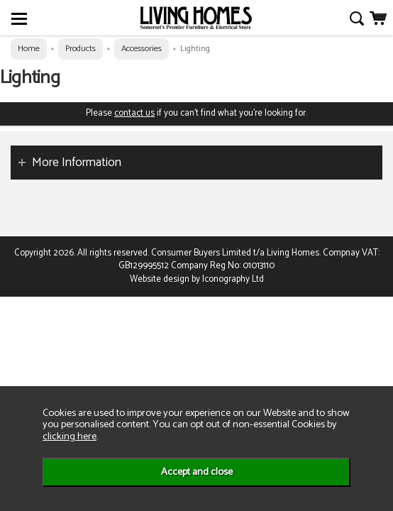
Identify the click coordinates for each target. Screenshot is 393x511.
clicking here (69, 436)
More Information (76, 162)
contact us (134, 113)
